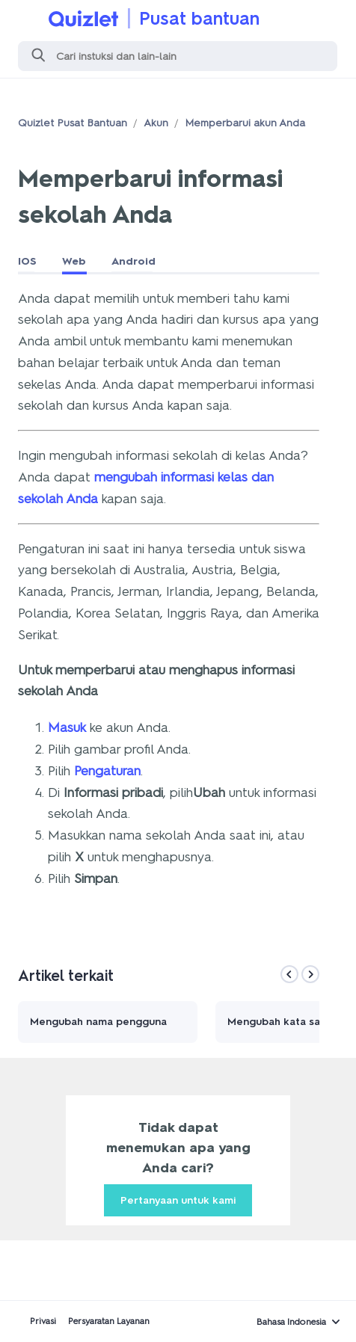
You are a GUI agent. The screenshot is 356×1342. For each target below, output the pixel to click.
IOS (27, 261)
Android (133, 261)
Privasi (43, 1321)
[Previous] (289, 974)
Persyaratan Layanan (109, 1321)
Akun (156, 123)
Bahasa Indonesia (291, 1322)
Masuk (67, 727)
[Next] (310, 974)
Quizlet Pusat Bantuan (72, 123)
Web (74, 261)
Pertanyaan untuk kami (178, 1200)
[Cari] (177, 56)
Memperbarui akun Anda (245, 123)
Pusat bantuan (199, 18)
